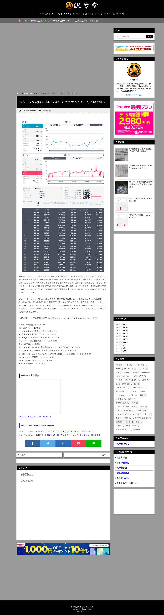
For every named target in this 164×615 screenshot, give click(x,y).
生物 (139, 414)
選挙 (119, 418)
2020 (121, 342)
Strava (120, 376)
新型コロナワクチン (125, 414)
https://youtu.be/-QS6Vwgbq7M (35, 417)
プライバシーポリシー (82, 611)
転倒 (139, 422)
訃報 (137, 429)
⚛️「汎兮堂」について (39, 21)
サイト (132, 380)
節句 (147, 414)
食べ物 (141, 410)
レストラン (132, 395)
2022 (121, 336)
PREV (21, 455)
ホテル (120, 391)
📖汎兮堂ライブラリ (62, 21)
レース (120, 395)
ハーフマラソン (123, 388)
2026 (121, 324)
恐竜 (134, 403)
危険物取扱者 (122, 403)
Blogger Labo (86, 609)
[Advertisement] (63, 72)
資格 (135, 407)
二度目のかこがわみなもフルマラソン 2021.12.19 (70, 432)
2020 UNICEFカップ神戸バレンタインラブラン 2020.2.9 (73, 435)
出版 (143, 407)
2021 (121, 339)
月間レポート (123, 407)
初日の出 (129, 410)
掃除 (127, 418)
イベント (131, 376)
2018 (121, 348)
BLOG (131, 365)
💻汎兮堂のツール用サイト (87, 21)
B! (63, 443)
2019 (121, 345)
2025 (121, 327)
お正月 (142, 376)
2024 (121, 330)
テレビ (135, 384)
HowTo (132, 369)
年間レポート (132, 426)
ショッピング (145, 380)
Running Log (46, 111)
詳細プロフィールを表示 (134, 95)
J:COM (142, 369)
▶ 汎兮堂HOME (122, 444)
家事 (143, 395)
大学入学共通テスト (142, 418)
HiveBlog (121, 369)
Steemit (146, 372)
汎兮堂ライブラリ (124, 429)
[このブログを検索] (130, 36)
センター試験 (122, 384)
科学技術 (121, 399)
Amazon (120, 365)
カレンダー (121, 380)
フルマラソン (139, 388)
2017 (121, 351)
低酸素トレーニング (125, 422)
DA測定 (142, 365)
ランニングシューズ (135, 391)
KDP (119, 372)
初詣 (119, 410)
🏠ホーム (22, 21)
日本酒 (120, 426)
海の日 (132, 399)
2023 (121, 333)
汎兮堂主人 (134, 80)
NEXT (105, 455)
